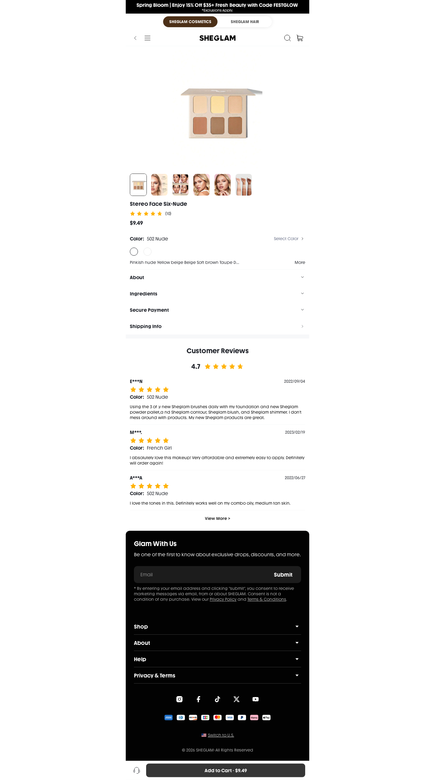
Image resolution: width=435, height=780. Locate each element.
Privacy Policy (223, 599)
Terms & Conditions (266, 599)
